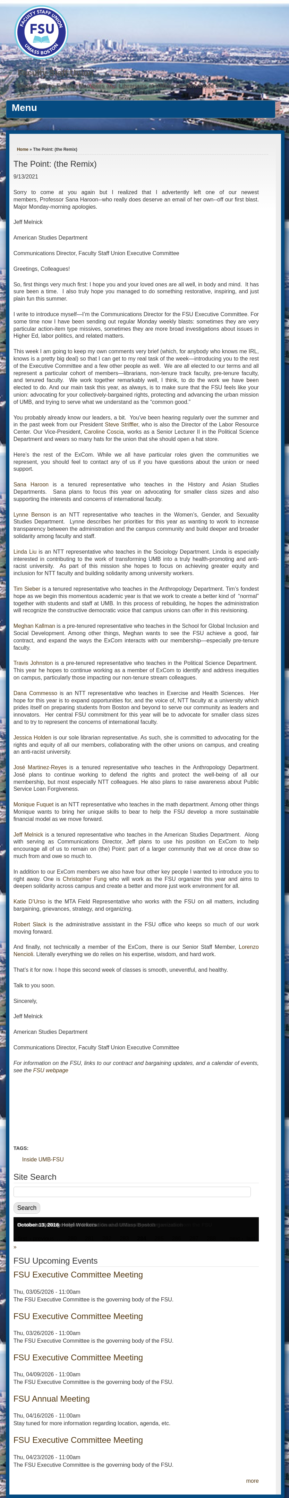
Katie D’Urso (29, 901)
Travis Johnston (33, 663)
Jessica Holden (32, 738)
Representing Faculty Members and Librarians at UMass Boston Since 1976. (123, 86)
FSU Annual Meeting (52, 1398)
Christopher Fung (85, 879)
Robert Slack (30, 924)
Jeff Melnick (28, 835)
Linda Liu (25, 552)
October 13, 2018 (38, 1225)
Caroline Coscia (104, 432)
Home (22, 149)
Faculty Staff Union (56, 72)
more (252, 1481)
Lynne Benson (32, 515)
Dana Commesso (35, 693)
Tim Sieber (27, 589)
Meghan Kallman (34, 626)
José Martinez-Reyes (40, 767)
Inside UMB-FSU (43, 1159)
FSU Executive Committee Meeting (78, 1274)
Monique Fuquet (34, 804)
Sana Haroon (31, 484)
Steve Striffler (121, 424)
